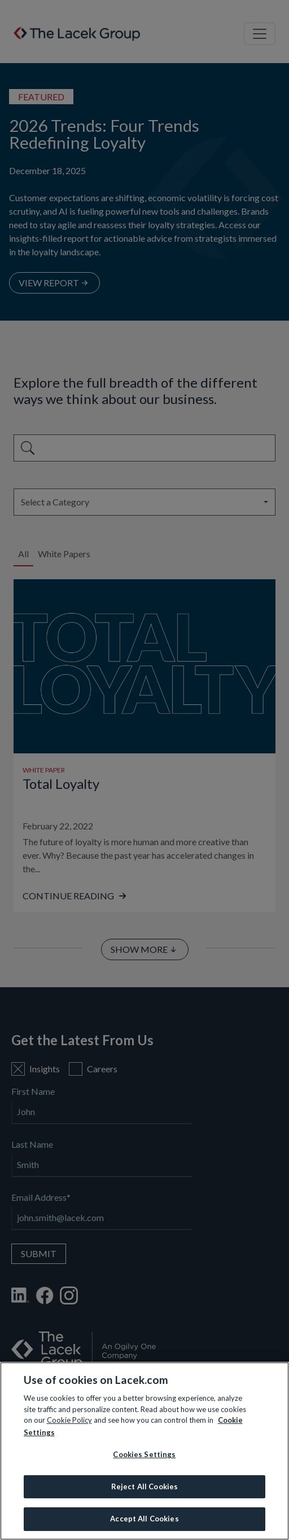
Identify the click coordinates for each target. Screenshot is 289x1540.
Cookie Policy (69, 1419)
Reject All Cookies (144, 1486)
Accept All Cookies (144, 1518)
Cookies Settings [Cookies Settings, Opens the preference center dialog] (144, 1454)
